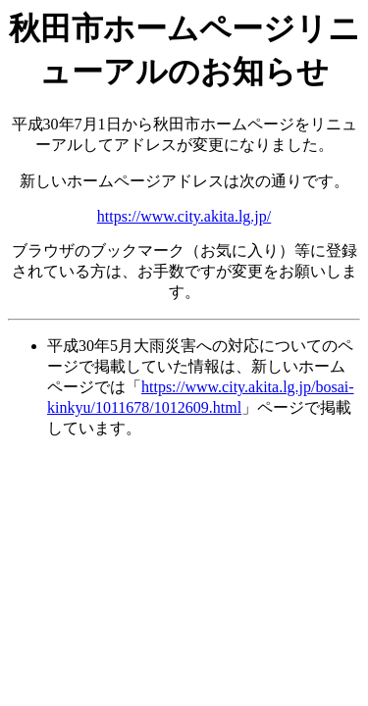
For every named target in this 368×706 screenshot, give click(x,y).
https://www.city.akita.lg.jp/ (184, 216)
